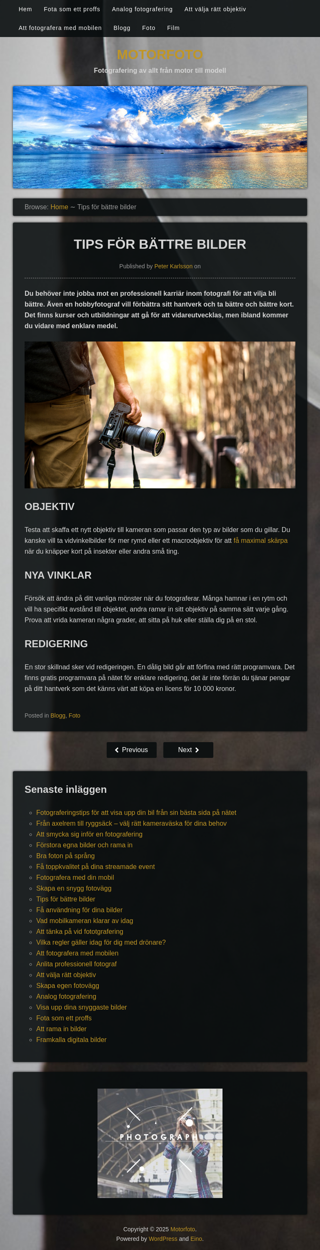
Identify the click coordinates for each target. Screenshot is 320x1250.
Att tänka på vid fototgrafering (79, 931)
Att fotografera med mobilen (60, 28)
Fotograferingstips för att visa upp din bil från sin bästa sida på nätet (136, 812)
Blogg (121, 28)
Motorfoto (160, 54)
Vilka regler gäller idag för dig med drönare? (101, 942)
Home (59, 206)
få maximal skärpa (260, 540)
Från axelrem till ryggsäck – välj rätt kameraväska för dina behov (131, 823)
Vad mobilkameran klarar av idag (84, 920)
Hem (25, 9)
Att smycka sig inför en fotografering (89, 834)
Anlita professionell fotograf (76, 964)
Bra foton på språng (65, 855)
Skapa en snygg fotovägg (74, 888)
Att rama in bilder (61, 1028)
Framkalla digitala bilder (71, 1039)
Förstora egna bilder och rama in (84, 845)
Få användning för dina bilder (79, 909)
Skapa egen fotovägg (67, 985)
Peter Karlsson (173, 266)
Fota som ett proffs (72, 9)
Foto (148, 28)
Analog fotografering (142, 9)
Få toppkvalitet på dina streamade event (95, 866)
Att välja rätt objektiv (215, 9)
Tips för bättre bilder (65, 899)
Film (173, 28)
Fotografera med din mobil (75, 877)
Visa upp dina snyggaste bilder (81, 1007)
